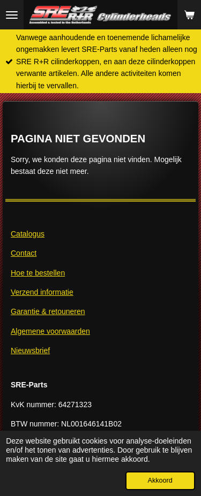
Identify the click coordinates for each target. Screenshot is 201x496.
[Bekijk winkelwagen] (189, 14)
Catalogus (27, 234)
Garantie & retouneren (48, 311)
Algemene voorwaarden (50, 331)
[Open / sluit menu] (12, 14)
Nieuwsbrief (30, 350)
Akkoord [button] (160, 480)
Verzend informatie (42, 292)
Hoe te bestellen (38, 273)
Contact (23, 253)
